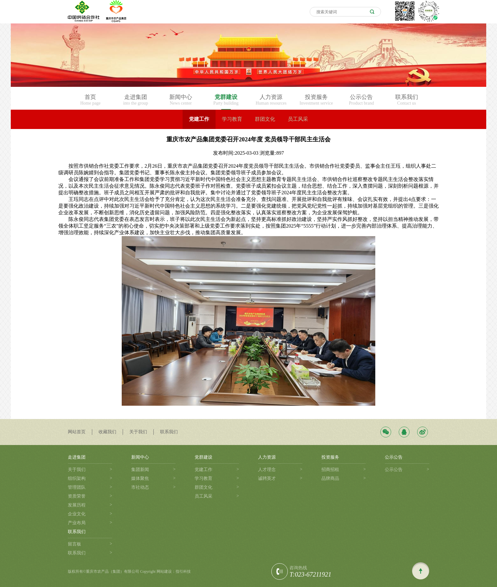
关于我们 (138, 431)
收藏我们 (107, 431)
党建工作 (199, 119)
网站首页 (77, 431)
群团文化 (265, 119)
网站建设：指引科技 (174, 571)
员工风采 (298, 119)
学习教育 (232, 119)
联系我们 (169, 431)
